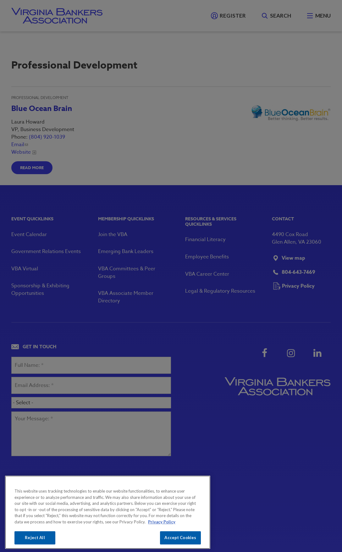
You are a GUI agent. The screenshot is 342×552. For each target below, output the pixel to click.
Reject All (35, 537)
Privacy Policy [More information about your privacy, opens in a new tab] (161, 521)
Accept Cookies (180, 537)
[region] (107, 512)
